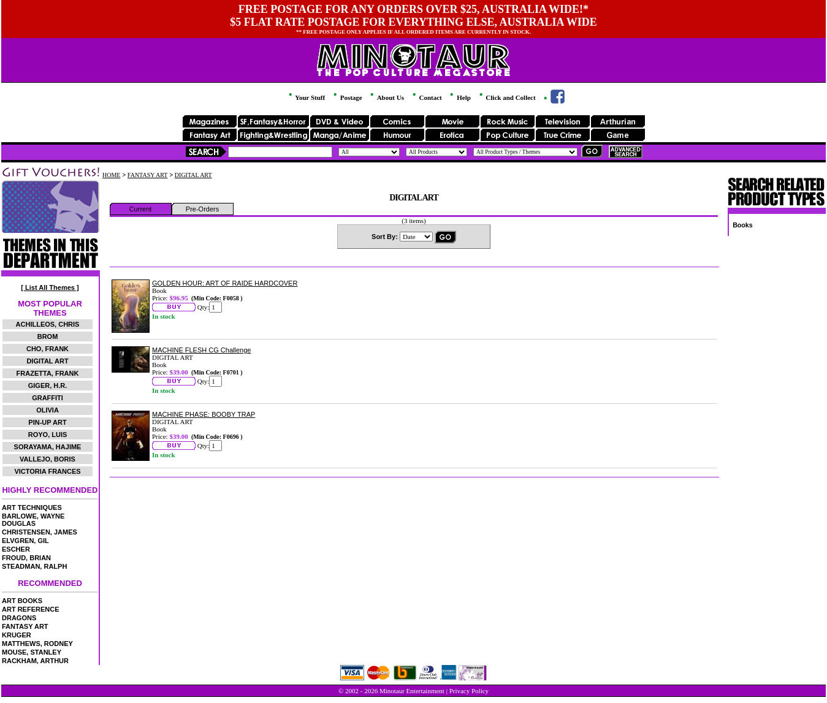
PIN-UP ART (47, 422)
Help (459, 97)
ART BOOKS (22, 600)
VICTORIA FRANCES (47, 471)
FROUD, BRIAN (26, 557)
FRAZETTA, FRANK (48, 373)
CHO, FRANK (47, 348)
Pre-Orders (202, 209)
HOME (111, 175)
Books (743, 225)
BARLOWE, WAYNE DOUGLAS (33, 519)
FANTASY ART (25, 626)
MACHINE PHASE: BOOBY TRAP (203, 414)
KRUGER (16, 635)
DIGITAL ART (47, 361)
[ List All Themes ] (49, 287)
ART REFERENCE (30, 609)
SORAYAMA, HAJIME (48, 446)
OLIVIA (47, 410)
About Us (385, 97)
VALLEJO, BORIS (47, 459)
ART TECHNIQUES (32, 507)
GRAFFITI (47, 397)
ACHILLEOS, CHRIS (48, 324)
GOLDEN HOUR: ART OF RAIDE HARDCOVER (224, 283)
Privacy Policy (469, 690)
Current (140, 209)
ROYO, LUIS (47, 434)
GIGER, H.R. (47, 385)
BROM (47, 336)
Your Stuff (306, 97)
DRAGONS (19, 617)
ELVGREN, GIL (25, 540)
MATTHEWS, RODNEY (37, 643)
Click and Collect (507, 97)
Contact (426, 97)
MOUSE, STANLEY (31, 652)
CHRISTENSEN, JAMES (39, 532)
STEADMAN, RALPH (34, 566)
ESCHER (16, 549)
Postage (347, 97)
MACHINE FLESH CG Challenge (201, 350)
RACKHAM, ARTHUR (35, 660)
